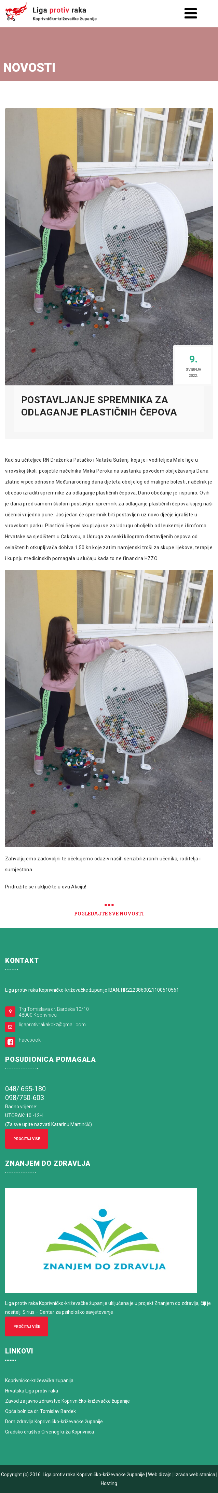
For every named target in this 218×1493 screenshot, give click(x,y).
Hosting (109, 1483)
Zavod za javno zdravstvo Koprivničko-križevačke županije (67, 1401)
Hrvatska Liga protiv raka (31, 1390)
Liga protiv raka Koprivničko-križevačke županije (94, 1474)
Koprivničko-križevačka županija (39, 1380)
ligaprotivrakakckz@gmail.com (52, 1024)
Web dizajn (160, 1474)
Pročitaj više (26, 1139)
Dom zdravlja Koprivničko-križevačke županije (54, 1421)
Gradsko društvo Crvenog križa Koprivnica (49, 1432)
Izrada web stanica (195, 1474)
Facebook (30, 1040)
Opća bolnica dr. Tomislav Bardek (40, 1411)
